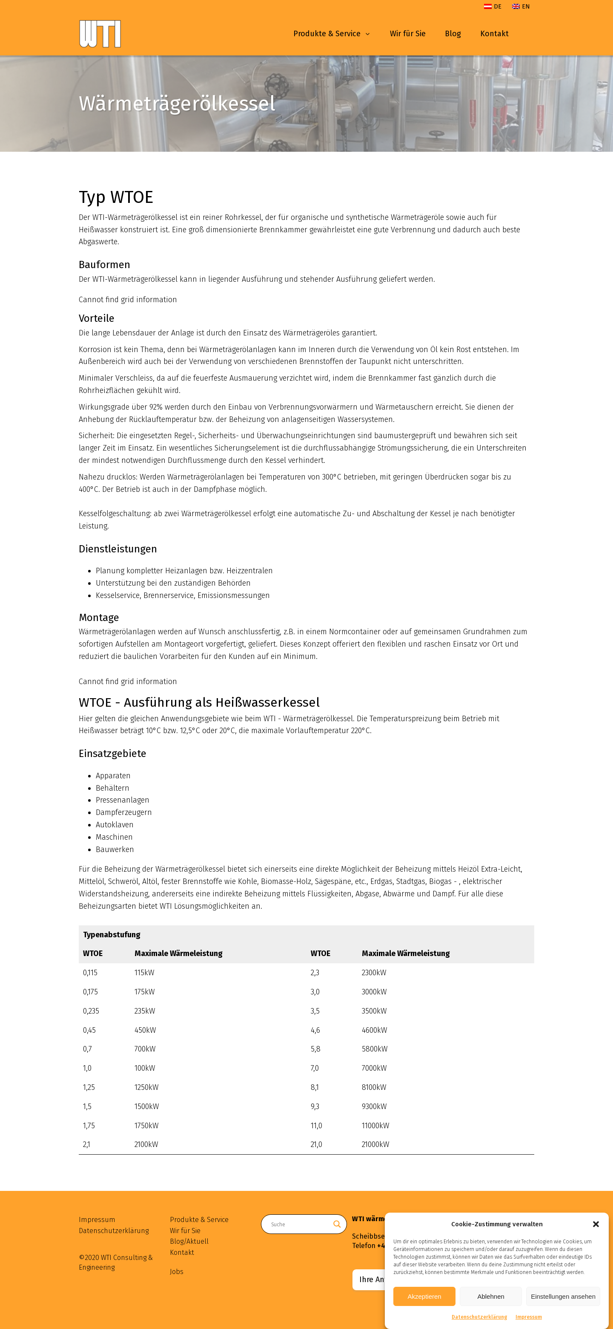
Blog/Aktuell (189, 1241)
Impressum (529, 1318)
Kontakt (494, 33)
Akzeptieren (424, 1297)
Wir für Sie (408, 33)
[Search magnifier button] (337, 1224)
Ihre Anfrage (380, 1279)
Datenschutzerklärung (479, 1318)
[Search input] (300, 1224)
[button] (596, 1225)
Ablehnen (490, 1297)
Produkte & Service (332, 33)
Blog (453, 33)
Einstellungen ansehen (563, 1297)
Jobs (176, 1272)
